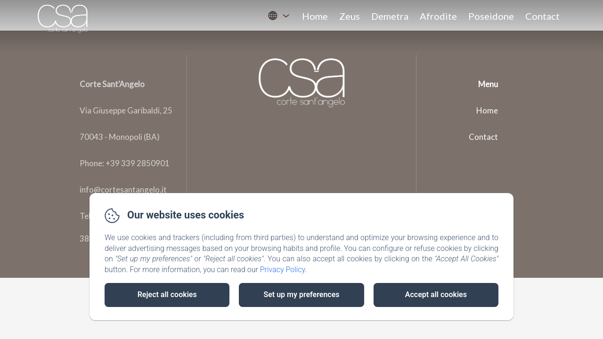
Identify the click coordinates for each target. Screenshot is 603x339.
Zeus (349, 16)
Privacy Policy (282, 269)
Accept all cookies (436, 294)
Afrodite (438, 16)
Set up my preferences (301, 294)
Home (315, 16)
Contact (542, 16)
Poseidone (491, 16)
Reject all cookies (167, 294)
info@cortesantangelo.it (123, 189)
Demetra (389, 16)
